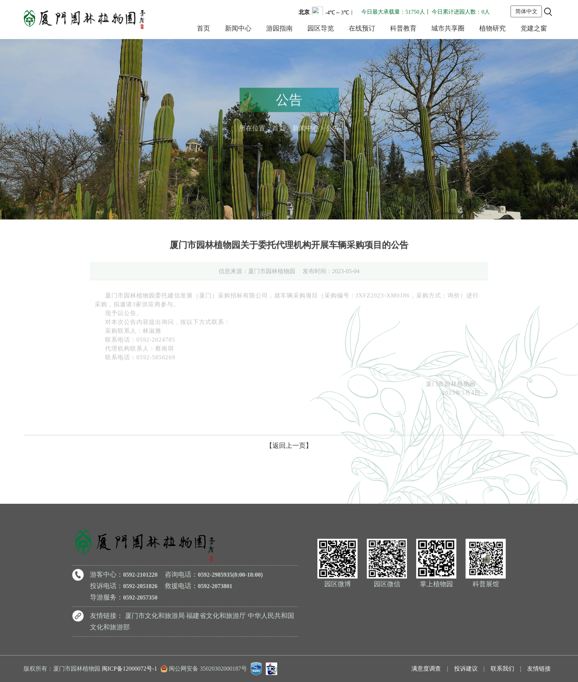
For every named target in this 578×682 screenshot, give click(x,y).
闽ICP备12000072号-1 (129, 668)
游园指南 (279, 28)
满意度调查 (426, 668)
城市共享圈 (447, 28)
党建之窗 (533, 28)
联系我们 (502, 668)
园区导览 (320, 28)
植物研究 (492, 28)
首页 (203, 28)
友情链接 (539, 668)
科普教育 (403, 28)
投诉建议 (466, 668)
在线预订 (362, 28)
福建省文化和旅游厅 (216, 615)
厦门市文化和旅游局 (155, 615)
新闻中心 (238, 28)
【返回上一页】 (289, 445)
